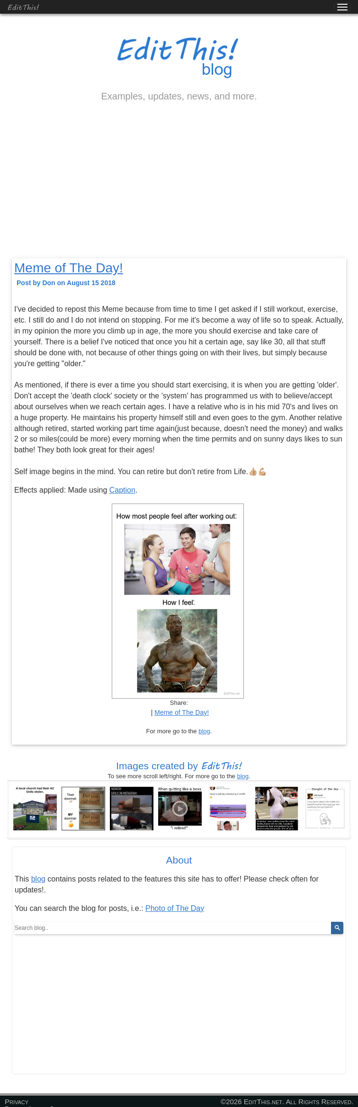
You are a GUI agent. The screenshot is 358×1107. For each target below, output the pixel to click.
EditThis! (23, 7)
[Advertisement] (179, 188)
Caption (122, 490)
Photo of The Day (174, 908)
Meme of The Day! (68, 268)
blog (204, 731)
